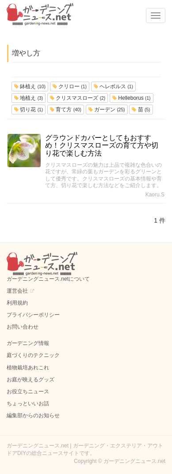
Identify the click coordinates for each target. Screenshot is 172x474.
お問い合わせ (22, 327)
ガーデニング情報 (28, 343)
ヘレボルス (113, 86)
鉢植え (30, 86)
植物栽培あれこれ (28, 367)
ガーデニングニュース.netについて (48, 279)
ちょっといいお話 (28, 403)
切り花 (28, 109)
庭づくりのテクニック (33, 355)
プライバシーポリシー (33, 315)
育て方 (65, 109)
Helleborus (131, 98)
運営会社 (17, 291)
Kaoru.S (154, 195)
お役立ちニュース (28, 391)
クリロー (70, 86)
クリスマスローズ (77, 98)
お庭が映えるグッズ (30, 379)
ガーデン (106, 109)
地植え (28, 98)
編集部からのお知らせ (33, 415)
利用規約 (17, 303)
